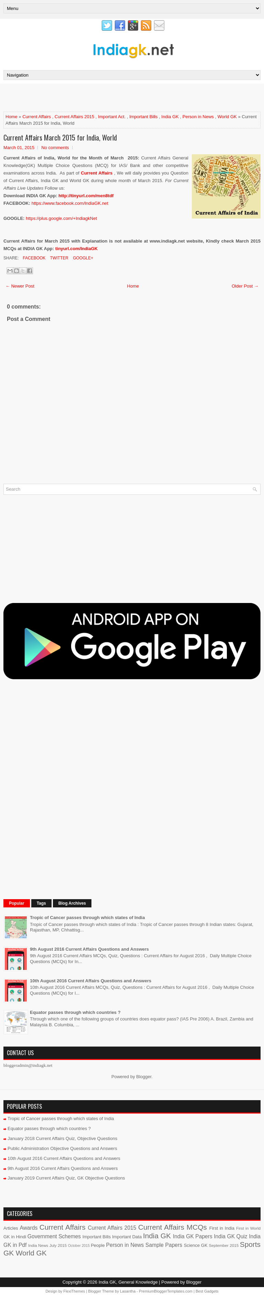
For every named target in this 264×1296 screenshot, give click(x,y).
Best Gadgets (207, 1291)
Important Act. (111, 116)
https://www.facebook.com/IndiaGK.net (70, 203)
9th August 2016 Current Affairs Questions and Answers (89, 949)
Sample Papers (163, 1245)
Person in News (198, 116)
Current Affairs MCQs (172, 1227)
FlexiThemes (74, 1291)
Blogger (143, 1076)
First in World (248, 1228)
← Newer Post (20, 286)
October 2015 (79, 1246)
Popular (16, 903)
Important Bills (143, 116)
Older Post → (245, 286)
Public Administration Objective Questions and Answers (62, 1148)
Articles (10, 1228)
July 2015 (58, 1245)
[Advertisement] (83, 97)
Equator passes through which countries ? (75, 1012)
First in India (221, 1228)
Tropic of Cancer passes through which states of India (87, 917)
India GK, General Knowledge (128, 1282)
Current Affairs (36, 116)
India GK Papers (192, 1236)
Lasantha (127, 1291)
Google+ (82, 258)
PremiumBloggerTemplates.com (165, 1291)
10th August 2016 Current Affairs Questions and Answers (90, 980)
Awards (28, 1228)
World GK (227, 116)
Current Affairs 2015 (74, 116)
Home (12, 116)
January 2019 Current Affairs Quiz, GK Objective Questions (66, 1178)
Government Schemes (54, 1236)
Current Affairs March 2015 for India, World (60, 137)
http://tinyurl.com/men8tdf (85, 195)
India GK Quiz (230, 1236)
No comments (55, 147)
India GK (170, 116)
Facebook (33, 258)
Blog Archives (72, 903)
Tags (41, 903)
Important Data (127, 1236)
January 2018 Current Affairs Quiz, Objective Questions (62, 1138)
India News (38, 1245)
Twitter (58, 258)
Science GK (196, 1245)
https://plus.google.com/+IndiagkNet (61, 218)
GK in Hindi (14, 1236)
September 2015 (224, 1245)
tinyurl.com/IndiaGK (76, 248)
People (97, 1245)
